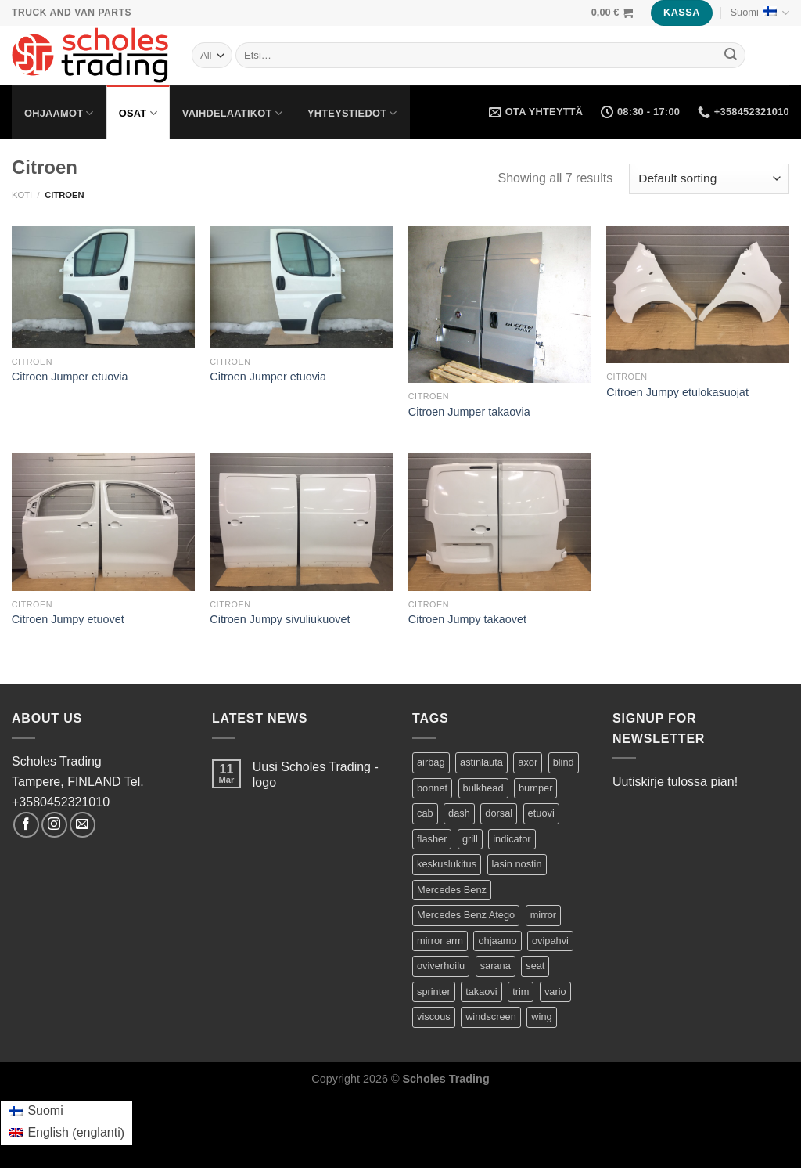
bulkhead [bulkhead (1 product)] (483, 788)
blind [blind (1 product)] (563, 762)
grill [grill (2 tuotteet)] (470, 839)
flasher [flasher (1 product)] (432, 839)
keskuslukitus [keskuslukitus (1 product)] (446, 864)
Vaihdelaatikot (232, 113)
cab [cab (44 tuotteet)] (425, 813)
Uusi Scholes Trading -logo (316, 774)
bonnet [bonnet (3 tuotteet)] (432, 788)
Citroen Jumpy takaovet (467, 619)
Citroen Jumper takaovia (469, 412)
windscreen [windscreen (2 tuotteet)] (490, 1016)
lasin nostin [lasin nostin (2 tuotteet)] (517, 864)
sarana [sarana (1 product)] (495, 966)
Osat (138, 113)
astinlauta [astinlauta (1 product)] (481, 762)
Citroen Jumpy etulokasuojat (677, 392)
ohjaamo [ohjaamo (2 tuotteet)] (497, 940)
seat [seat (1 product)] (535, 966)
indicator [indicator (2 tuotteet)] (511, 839)
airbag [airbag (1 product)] (431, 762)
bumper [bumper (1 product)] (535, 788)
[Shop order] (709, 179)
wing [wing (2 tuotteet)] (541, 1016)
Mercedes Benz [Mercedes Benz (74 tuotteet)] (452, 890)
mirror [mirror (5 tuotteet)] (543, 915)
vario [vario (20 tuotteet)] (555, 991)
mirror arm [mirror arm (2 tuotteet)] (440, 940)
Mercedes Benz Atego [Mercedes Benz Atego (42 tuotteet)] (466, 915)
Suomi (760, 12)
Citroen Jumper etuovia (70, 376)
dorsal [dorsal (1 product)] (498, 813)
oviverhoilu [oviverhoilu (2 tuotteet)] (441, 966)
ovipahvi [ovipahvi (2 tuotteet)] (550, 940)
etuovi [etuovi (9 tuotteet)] (541, 813)
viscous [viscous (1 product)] (434, 1016)
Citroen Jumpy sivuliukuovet (280, 619)
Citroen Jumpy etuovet (68, 619)
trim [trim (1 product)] (520, 991)
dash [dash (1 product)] (459, 813)
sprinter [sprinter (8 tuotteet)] (434, 991)
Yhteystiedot (352, 113)
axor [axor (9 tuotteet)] (527, 762)
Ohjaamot (59, 113)
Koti (22, 195)
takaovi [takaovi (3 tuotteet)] (481, 991)
